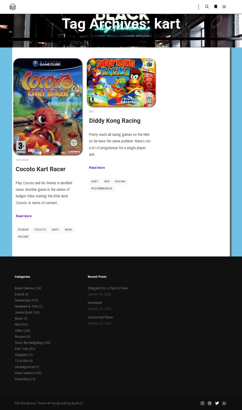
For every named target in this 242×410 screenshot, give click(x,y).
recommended (102, 188)
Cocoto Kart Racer (41, 169)
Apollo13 (77, 403)
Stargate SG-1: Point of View (108, 288)
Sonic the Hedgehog (29, 342)
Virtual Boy (22, 378)
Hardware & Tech (26, 306)
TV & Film (21, 360)
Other (19, 330)
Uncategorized (25, 366)
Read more (24, 216)
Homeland (95, 302)
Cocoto (40, 229)
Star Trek (21, 348)
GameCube (22, 160)
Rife (17, 403)
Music (19, 318)
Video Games (24, 372)
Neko (68, 229)
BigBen (23, 229)
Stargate (21, 354)
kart (55, 229)
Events (19, 294)
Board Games (24, 288)
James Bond (23, 312)
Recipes (20, 336)
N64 (91, 111)
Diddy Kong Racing (114, 120)
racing (23, 236)
